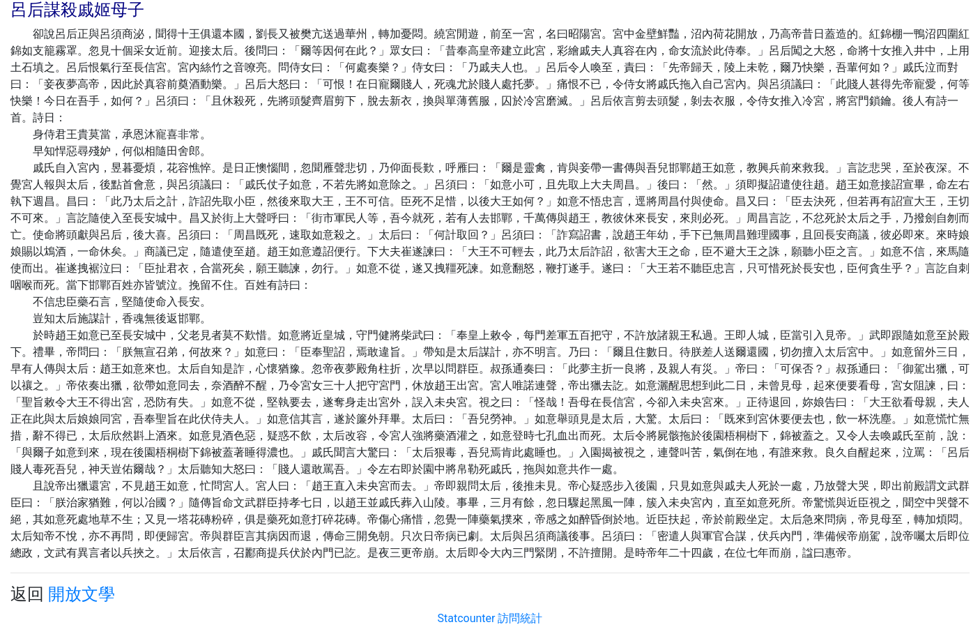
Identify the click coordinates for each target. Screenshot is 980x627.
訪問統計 (520, 618)
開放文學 (81, 594)
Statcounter (467, 618)
